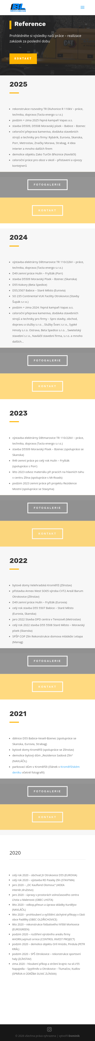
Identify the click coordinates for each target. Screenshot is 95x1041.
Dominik (74, 1036)
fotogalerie (47, 180)
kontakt (23, 58)
